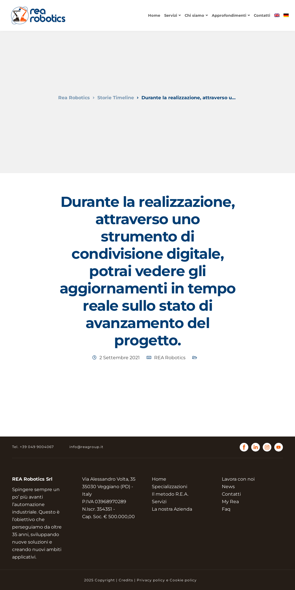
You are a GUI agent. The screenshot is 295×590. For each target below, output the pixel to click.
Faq (226, 509)
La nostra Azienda (172, 509)
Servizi (170, 15)
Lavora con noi (238, 479)
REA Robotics (170, 357)
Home (154, 15)
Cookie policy (183, 580)
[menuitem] (276, 15)
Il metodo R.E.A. (170, 494)
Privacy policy (151, 580)
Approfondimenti (229, 15)
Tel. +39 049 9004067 (33, 447)
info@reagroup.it (86, 447)
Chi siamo (194, 15)
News (228, 486)
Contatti (262, 15)
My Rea (230, 501)
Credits (126, 580)
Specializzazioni (169, 486)
